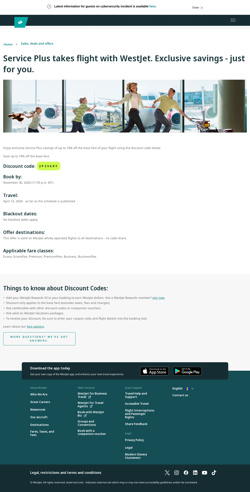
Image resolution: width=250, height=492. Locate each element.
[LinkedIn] (195, 472)
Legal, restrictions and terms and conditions (65, 472)
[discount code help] (39, 338)
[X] (167, 472)
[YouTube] (204, 472)
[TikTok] (213, 472)
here (152, 6)
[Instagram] (176, 472)
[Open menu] (233, 20)
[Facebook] (185, 472)
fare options (35, 326)
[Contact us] (180, 395)
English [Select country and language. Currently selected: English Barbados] (182, 388)
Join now (158, 298)
